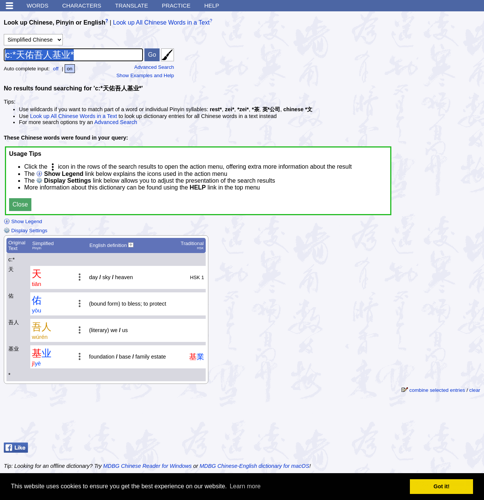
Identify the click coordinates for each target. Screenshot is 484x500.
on (70, 68)
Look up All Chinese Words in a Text (161, 22)
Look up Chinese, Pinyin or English (54, 22)
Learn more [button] (245, 486)
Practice (176, 5)
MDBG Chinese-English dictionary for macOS (254, 466)
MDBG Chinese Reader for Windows (147, 466)
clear (474, 390)
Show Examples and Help (145, 75)
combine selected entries (437, 390)
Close (20, 204)
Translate (131, 5)
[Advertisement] (419, 420)
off (56, 68)
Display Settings (25, 230)
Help (211, 5)
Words (37, 5)
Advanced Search (154, 67)
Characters (81, 5)
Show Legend (23, 221)
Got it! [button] (442, 486)
